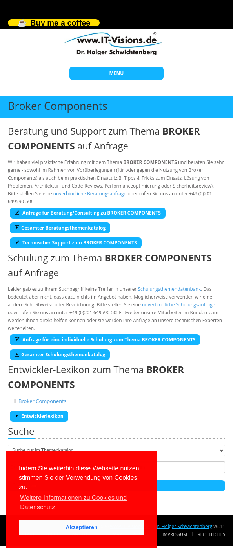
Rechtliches (211, 534)
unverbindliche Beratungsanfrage (90, 193)
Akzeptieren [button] (82, 527)
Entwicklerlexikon (39, 416)
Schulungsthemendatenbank (169, 289)
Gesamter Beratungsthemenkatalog (60, 227)
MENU (116, 73)
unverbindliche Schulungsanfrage (178, 304)
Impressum (174, 534)
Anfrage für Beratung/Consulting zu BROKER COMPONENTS (88, 213)
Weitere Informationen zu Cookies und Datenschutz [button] (73, 502)
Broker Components (42, 401)
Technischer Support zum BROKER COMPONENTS (76, 242)
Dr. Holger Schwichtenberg (183, 526)
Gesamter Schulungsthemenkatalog (60, 354)
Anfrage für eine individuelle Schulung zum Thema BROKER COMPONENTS (105, 339)
